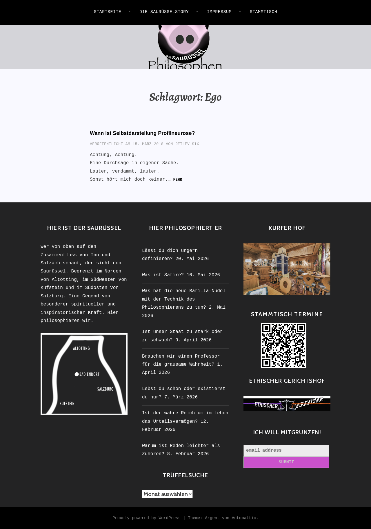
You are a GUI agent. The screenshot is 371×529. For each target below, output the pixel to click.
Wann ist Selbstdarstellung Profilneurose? (142, 133)
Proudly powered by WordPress (146, 518)
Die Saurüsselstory (164, 12)
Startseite (107, 12)
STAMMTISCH (263, 12)
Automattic (244, 518)
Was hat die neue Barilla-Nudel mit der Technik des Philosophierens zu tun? (183, 299)
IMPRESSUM (219, 12)
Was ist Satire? (163, 275)
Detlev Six (187, 144)
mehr (177, 180)
